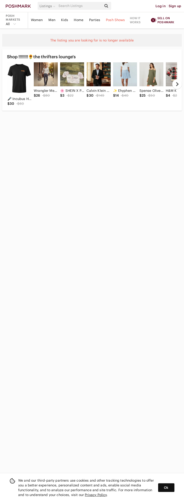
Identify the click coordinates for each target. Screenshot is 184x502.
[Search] (80, 6)
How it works (135, 20)
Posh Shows (115, 20)
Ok (166, 487)
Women (37, 20)
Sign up (175, 6)
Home (78, 20)
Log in (160, 6)
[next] (177, 84)
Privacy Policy (96, 495)
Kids (64, 20)
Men (51, 20)
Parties (94, 20)
